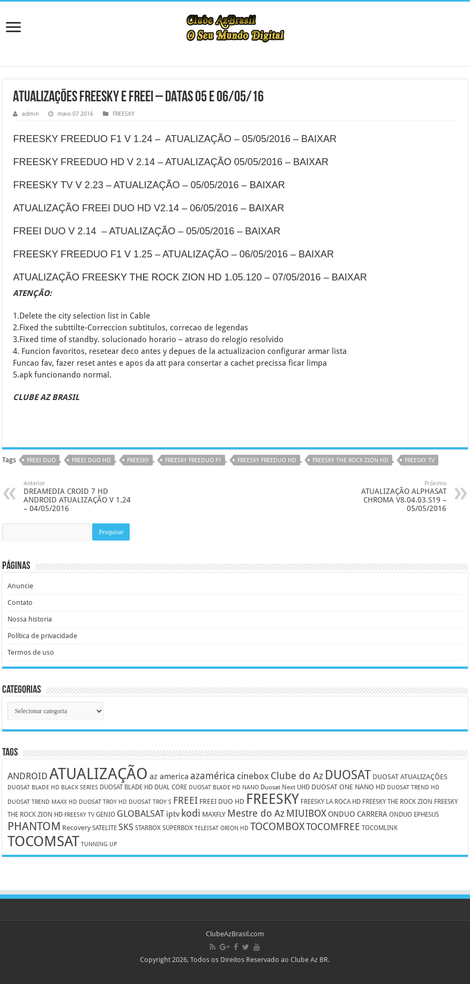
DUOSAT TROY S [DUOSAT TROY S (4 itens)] (150, 801)
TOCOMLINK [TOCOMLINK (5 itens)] (380, 828)
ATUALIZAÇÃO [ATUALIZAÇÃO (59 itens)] (98, 774)
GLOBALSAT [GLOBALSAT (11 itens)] (141, 813)
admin (30, 113)
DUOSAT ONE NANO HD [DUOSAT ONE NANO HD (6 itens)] (348, 787)
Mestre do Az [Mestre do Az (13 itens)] (256, 813)
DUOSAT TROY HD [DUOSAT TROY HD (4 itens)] (103, 801)
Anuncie (20, 586)
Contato (20, 602)
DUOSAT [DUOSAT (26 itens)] (348, 774)
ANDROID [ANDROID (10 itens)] (28, 776)
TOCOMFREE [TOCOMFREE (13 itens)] (333, 826)
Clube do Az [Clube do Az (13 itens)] (297, 775)
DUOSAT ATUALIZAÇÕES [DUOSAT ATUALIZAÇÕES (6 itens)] (409, 777)
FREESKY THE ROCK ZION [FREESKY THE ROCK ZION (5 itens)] (397, 801)
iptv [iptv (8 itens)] (173, 814)
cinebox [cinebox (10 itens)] (253, 776)
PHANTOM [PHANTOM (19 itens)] (34, 826)
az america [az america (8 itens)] (169, 776)
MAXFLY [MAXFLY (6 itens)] (214, 814)
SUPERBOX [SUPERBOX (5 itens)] (177, 828)
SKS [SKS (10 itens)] (125, 827)
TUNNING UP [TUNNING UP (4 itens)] (99, 844)
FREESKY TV (420, 460)
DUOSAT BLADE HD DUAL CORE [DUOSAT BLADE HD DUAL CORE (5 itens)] (143, 787)
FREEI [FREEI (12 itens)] (185, 800)
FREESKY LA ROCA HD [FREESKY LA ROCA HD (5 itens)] (331, 801)
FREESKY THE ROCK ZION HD (350, 460)
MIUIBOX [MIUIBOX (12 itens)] (306, 813)
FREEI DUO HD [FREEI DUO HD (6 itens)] (221, 801)
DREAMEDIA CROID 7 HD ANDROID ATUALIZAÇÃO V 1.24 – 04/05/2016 (78, 496)
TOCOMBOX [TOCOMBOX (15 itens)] (277, 826)
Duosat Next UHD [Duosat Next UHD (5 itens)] (285, 787)
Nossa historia (30, 619)
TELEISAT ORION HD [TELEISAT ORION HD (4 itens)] (222, 828)
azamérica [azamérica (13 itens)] (212, 775)
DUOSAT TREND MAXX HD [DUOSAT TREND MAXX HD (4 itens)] (42, 801)
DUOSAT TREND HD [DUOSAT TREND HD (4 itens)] (413, 787)
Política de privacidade (42, 636)
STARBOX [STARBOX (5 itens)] (148, 828)
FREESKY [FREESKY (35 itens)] (272, 799)
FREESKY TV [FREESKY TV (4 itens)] (79, 814)
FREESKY (124, 113)
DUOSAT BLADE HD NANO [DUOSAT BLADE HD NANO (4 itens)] (224, 787)
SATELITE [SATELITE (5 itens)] (104, 828)
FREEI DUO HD (91, 460)
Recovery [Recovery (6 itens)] (76, 828)
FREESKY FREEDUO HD (266, 460)
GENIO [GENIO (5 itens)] (105, 814)
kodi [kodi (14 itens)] (190, 813)
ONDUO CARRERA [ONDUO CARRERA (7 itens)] (357, 814)
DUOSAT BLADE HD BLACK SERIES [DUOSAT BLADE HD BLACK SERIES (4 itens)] (53, 787)
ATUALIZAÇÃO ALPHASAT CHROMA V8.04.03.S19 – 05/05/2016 (391, 496)
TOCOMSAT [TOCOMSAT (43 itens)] (43, 841)
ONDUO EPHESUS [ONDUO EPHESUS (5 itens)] (414, 814)
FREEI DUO (41, 460)
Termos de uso (31, 652)
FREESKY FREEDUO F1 (193, 460)
